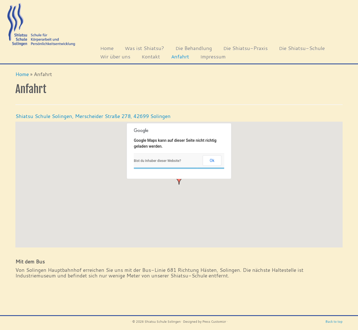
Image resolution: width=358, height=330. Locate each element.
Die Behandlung (193, 48)
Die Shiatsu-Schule (302, 48)
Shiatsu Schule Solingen (163, 321)
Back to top (334, 321)
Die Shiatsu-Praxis (245, 48)
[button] (179, 180)
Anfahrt (180, 56)
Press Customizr (214, 321)
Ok (212, 160)
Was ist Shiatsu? (144, 48)
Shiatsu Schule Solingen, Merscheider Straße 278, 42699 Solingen (93, 116)
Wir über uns (115, 56)
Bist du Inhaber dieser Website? (157, 161)
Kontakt (151, 56)
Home (107, 48)
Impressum (213, 56)
